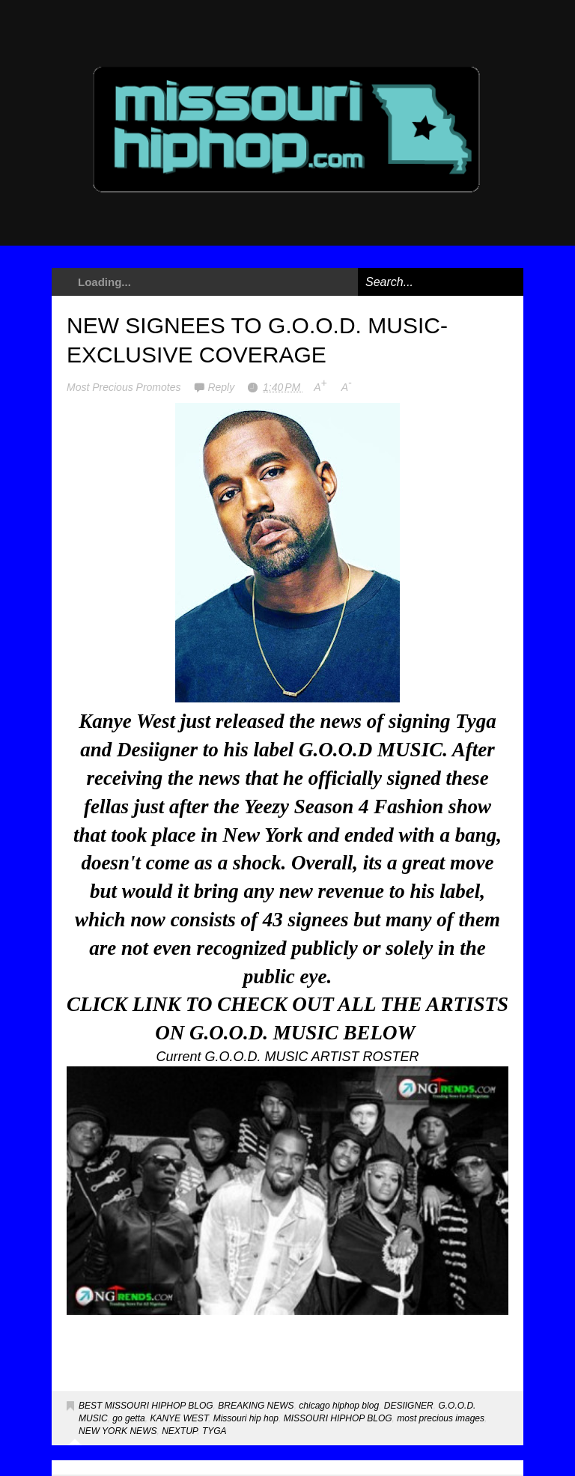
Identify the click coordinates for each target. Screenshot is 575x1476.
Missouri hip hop (246, 1418)
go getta (128, 1418)
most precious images (440, 1418)
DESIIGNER (408, 1405)
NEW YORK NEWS (117, 1431)
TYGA (214, 1431)
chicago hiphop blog (339, 1405)
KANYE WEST (179, 1418)
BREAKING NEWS (255, 1405)
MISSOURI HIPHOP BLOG (338, 1418)
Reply (222, 387)
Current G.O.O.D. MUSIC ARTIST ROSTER (287, 1056)
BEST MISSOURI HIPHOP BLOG (146, 1405)
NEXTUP (179, 1431)
